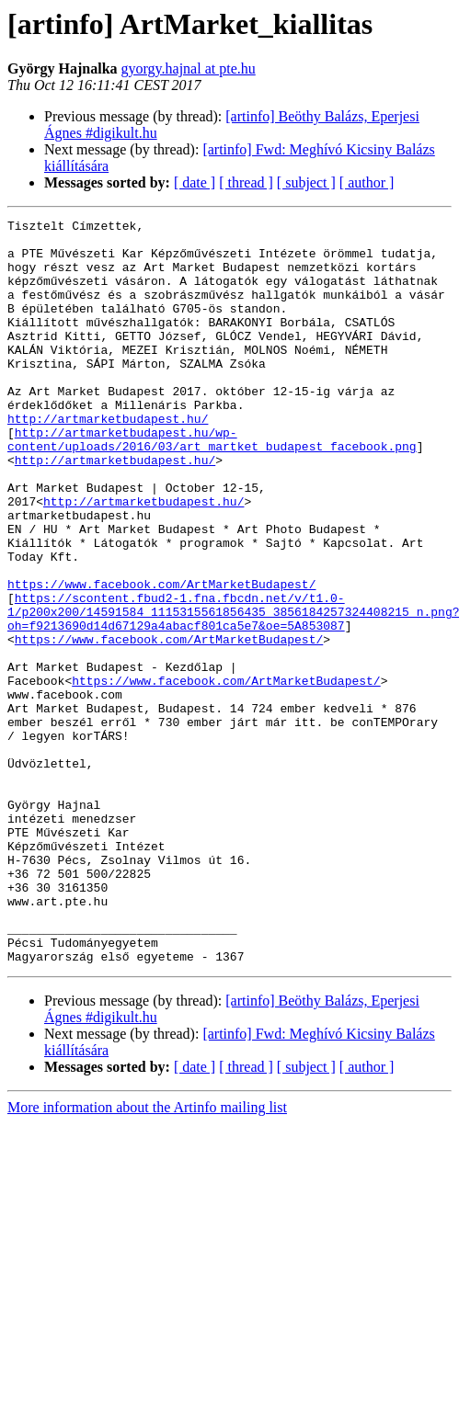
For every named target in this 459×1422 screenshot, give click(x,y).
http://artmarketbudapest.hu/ (107, 459)
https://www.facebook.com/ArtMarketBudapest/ (161, 658)
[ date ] (194, 182)
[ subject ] (306, 182)
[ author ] (367, 182)
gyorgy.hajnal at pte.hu (188, 68)
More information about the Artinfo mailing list (147, 1256)
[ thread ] (246, 182)
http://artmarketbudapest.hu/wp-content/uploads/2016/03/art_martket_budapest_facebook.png (212, 484)
